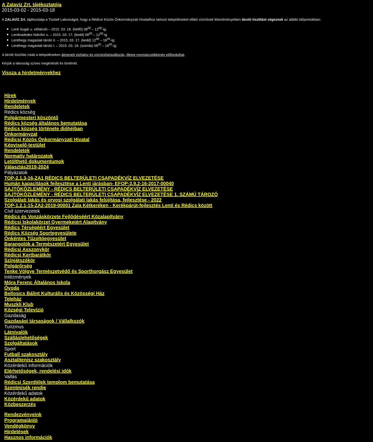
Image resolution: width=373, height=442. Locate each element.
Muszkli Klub (18, 304)
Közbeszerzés (20, 404)
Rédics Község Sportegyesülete (40, 233)
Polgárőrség (18, 265)
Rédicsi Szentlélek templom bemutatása (49, 382)
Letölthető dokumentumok (34, 161)
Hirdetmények (20, 100)
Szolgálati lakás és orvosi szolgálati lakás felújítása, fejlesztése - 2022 (83, 199)
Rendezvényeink (23, 414)
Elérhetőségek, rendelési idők (37, 370)
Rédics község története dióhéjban (43, 128)
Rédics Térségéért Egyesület (36, 227)
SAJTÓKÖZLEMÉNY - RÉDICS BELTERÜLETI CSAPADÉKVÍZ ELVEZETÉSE (88, 189)
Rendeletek (17, 106)
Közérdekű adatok (24, 398)
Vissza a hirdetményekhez (31, 72)
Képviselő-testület (24, 144)
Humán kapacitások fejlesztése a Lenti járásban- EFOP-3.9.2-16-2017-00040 (89, 183)
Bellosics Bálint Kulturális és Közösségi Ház (54, 293)
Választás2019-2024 (26, 166)
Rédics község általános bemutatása (45, 123)
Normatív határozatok (28, 155)
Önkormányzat (20, 134)
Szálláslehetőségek (26, 337)
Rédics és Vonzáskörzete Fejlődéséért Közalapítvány (63, 216)
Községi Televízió (24, 309)
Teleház (12, 298)
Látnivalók (16, 332)
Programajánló (21, 420)
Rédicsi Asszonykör (26, 249)
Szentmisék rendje (25, 387)
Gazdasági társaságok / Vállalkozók (44, 321)
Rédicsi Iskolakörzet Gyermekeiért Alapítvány (55, 222)
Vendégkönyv (19, 425)
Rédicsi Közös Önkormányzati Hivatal (46, 139)
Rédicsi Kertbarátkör (27, 254)
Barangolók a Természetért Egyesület (46, 243)
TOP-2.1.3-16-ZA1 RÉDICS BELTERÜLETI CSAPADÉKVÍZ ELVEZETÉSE (84, 178)
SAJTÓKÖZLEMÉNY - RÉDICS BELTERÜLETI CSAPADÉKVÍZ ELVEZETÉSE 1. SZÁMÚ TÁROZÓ (111, 194)
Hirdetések (16, 431)
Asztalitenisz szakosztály (32, 359)
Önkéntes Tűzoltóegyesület (35, 238)
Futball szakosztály (26, 354)
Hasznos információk (28, 437)
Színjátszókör (19, 260)
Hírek (10, 95)
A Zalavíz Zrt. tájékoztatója (31, 4)
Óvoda (11, 287)
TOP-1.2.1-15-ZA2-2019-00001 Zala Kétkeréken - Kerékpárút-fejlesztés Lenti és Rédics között (108, 205)
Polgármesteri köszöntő (31, 117)
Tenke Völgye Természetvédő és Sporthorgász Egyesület (68, 271)
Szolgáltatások (21, 343)
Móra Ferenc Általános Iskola (37, 282)
